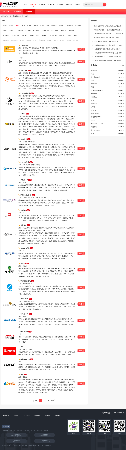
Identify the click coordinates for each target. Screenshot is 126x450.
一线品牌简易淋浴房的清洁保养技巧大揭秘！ (108, 45)
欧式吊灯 (70, 26)
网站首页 (6, 416)
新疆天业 (94, 93)
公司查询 (26, 430)
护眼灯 (27, 16)
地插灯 (76, 35)
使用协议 (37, 416)
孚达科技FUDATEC (97, 90)
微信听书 (94, 103)
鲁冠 (92, 100)
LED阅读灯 (19, 30)
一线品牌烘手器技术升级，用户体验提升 (107, 49)
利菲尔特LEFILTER (97, 123)
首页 (25, 4)
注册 (122, 65)
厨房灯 (38, 35)
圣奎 (92, 80)
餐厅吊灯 (72, 30)
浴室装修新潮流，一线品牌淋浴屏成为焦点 (108, 30)
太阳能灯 (54, 26)
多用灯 (42, 26)
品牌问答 (78, 4)
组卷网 (46, 430)
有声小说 (12, 430)
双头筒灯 (45, 35)
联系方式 (27, 416)
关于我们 (16, 416)
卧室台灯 (24, 35)
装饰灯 (36, 26)
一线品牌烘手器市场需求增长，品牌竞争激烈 (108, 34)
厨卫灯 (31, 35)
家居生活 (16, 16)
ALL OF (93, 120)
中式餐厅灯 (45, 30)
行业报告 (60, 4)
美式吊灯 (78, 26)
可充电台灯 (53, 35)
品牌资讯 (42, 4)
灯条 (23, 26)
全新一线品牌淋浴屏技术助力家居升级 (106, 41)
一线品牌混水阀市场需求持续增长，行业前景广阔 (110, 53)
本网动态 (69, 4)
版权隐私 (48, 416)
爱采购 (57, 416)
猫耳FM (93, 110)
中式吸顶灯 (36, 30)
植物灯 (5, 30)
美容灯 (11, 30)
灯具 (21, 16)
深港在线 (39, 430)
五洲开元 (94, 84)
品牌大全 (33, 4)
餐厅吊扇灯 (6, 35)
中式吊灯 (28, 30)
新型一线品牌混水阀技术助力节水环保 (106, 37)
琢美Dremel (95, 113)
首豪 (92, 87)
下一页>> (51, 401)
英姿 (92, 74)
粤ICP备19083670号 (44, 445)
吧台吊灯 (62, 35)
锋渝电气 (94, 127)
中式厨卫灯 (55, 30)
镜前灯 (5, 26)
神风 (92, 133)
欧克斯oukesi (95, 77)
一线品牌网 (5, 430)
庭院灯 (11, 26)
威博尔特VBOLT (96, 117)
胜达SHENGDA (96, 130)
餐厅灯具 (64, 30)
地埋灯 (69, 35)
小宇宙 (93, 107)
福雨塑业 (94, 97)
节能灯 (29, 26)
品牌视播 (51, 4)
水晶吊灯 (62, 26)
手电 (47, 26)
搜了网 (33, 430)
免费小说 (19, 430)
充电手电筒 (15, 35)
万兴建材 (94, 70)
